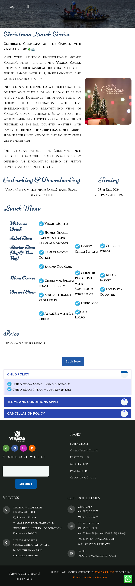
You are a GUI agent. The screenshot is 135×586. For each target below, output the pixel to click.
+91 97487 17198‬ (109, 533)
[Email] (71, 553)
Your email (26, 469)
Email (81, 551)
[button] (67, 374)
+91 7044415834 (88, 533)
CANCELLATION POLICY (26, 413)
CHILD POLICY (18, 374)
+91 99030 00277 (88, 511)
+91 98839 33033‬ (88, 528)
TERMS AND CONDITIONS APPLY (33, 402)
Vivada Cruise (104, 572)
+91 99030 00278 (88, 517)
